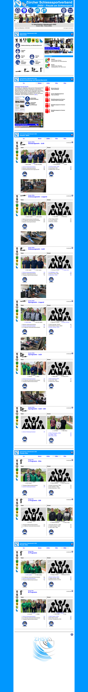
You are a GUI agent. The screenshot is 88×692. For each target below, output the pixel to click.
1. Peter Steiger (60, 215)
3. (30, 322)
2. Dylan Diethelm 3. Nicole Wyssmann (59, 483)
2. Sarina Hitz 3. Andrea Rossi (60, 376)
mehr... (36, 94)
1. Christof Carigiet (60, 163)
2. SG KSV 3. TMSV (33, 614)
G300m (48, 83)
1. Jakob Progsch (60, 612)
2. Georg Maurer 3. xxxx (60, 164)
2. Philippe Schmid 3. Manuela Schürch (60, 574)
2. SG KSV (33, 522)
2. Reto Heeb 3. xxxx (60, 614)
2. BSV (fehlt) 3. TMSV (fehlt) (33, 270)
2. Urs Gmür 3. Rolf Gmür (60, 216)
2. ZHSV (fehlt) (33, 483)
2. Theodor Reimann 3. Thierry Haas (60, 522)
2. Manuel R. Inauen (59, 322)
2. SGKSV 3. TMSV (33, 376)
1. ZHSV (33, 375)
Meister (39, 83)
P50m (65, 83)
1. (32, 163)
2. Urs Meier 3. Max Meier (60, 430)
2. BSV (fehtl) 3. (30, 164)
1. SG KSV (33, 573)
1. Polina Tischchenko (60, 429)
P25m (56, 83)
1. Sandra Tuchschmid (60, 481)
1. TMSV (33, 482)
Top (24, 83)
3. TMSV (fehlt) (33, 574)
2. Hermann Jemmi (60, 270)
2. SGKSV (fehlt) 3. (31, 216)
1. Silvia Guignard (60, 375)
